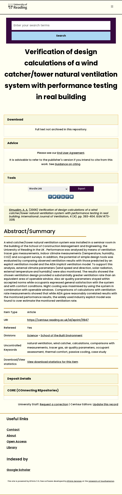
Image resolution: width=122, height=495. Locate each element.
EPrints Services (74, 481)
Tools (11, 178)
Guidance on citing (67, 164)
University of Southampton (101, 481)
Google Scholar (18, 470)
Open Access (17, 441)
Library (12, 447)
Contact (13, 429)
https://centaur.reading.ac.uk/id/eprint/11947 (58, 320)
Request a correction (54, 404)
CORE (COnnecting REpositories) (33, 390)
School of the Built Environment (61, 336)
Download (15, 119)
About (11, 435)
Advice (12, 143)
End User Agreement (70, 153)
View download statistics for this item (52, 362)
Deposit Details (19, 378)
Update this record (105, 404)
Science (32, 336)
